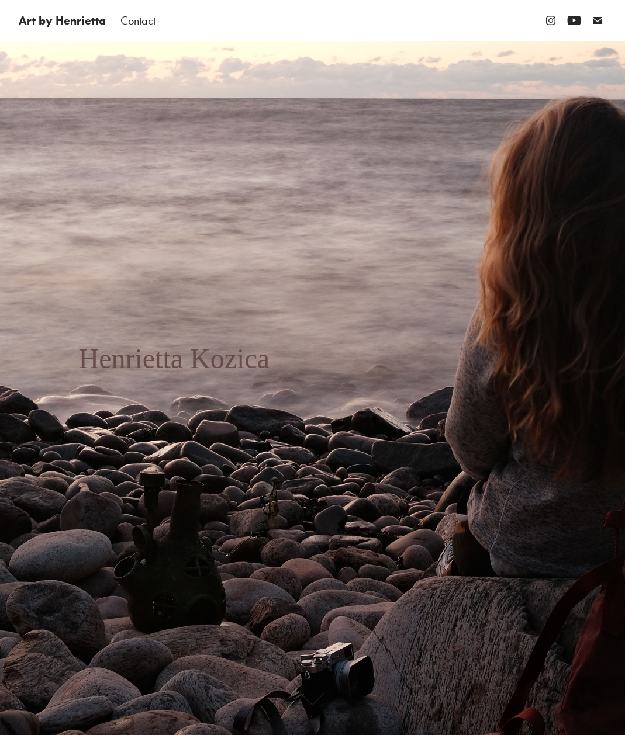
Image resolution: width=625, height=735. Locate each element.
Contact (138, 20)
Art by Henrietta (62, 20)
